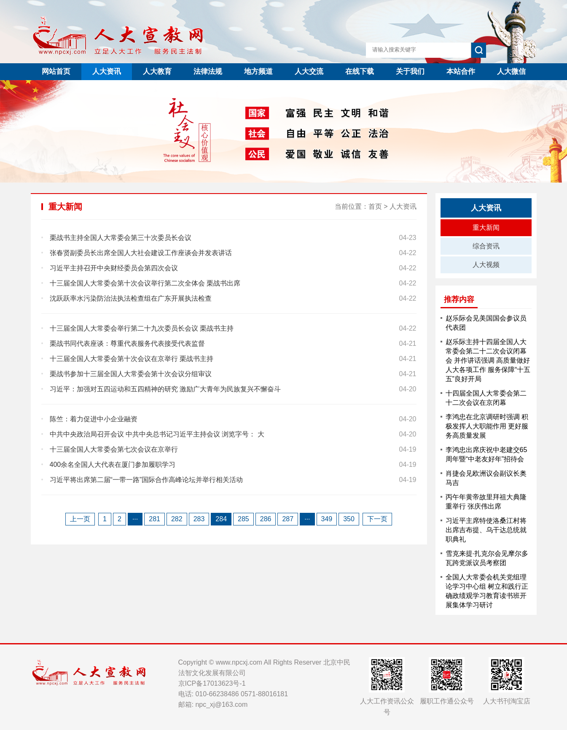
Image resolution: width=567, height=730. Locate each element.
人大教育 (157, 71)
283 (199, 519)
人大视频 (486, 264)
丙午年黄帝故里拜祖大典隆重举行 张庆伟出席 (486, 501)
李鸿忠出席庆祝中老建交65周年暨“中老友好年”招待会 (486, 454)
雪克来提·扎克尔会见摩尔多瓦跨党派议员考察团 (487, 558)
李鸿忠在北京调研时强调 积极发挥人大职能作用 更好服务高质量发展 (487, 426)
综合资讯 (486, 246)
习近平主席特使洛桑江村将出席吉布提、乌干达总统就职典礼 (486, 530)
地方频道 (258, 71)
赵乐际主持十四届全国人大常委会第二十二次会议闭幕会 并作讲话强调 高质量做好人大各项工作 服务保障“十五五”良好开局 (488, 360)
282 (177, 519)
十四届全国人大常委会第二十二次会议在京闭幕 (486, 398)
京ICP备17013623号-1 (212, 683)
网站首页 (56, 71)
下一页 (377, 519)
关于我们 (410, 71)
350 (349, 519)
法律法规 (207, 71)
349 (327, 519)
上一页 (80, 519)
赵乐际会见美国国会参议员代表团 (486, 323)
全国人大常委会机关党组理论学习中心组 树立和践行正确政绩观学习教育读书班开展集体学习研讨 (487, 591)
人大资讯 (106, 71)
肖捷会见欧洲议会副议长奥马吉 (486, 478)
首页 (375, 206)
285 (243, 519)
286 (265, 519)
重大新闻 (486, 227)
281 (154, 519)
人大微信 (511, 71)
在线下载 (359, 71)
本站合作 (460, 71)
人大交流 (309, 71)
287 (287, 519)
